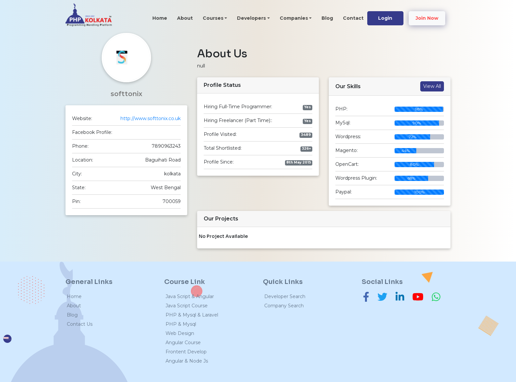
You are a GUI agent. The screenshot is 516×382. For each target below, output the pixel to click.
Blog (327, 18)
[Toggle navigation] (122, 17)
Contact (353, 18)
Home (162, 18)
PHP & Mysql (181, 324)
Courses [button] (213, 18)
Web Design (180, 333)
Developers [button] (251, 18)
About (185, 18)
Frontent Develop (186, 352)
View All (432, 86)
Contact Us (79, 324)
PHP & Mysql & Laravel (192, 315)
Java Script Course (187, 306)
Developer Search (284, 296)
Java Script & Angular (190, 296)
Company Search (284, 306)
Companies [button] (294, 18)
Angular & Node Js (187, 361)
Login (385, 18)
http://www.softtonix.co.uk (150, 118)
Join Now (427, 18)
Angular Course (183, 342)
